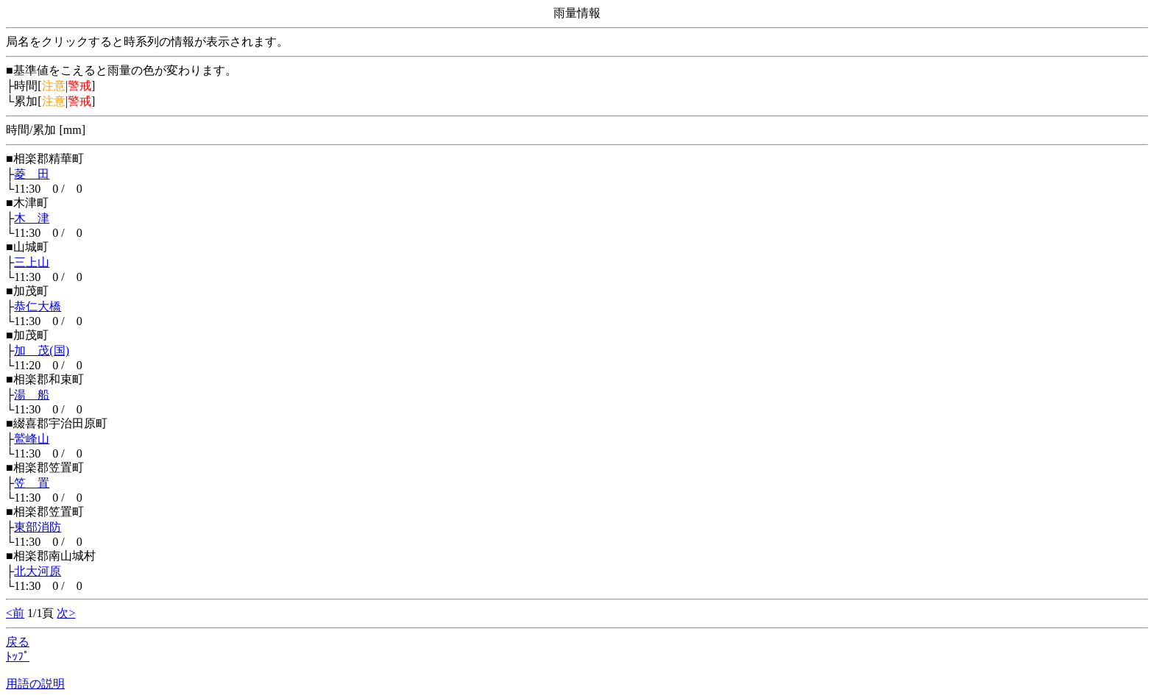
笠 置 (31, 483)
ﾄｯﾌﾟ (17, 656)
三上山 (31, 262)
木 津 (31, 218)
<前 (15, 613)
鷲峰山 (31, 438)
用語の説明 (35, 683)
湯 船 (31, 394)
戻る (17, 641)
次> (66, 613)
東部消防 (37, 527)
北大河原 (37, 571)
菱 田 (31, 174)
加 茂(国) (41, 350)
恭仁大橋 (37, 306)
